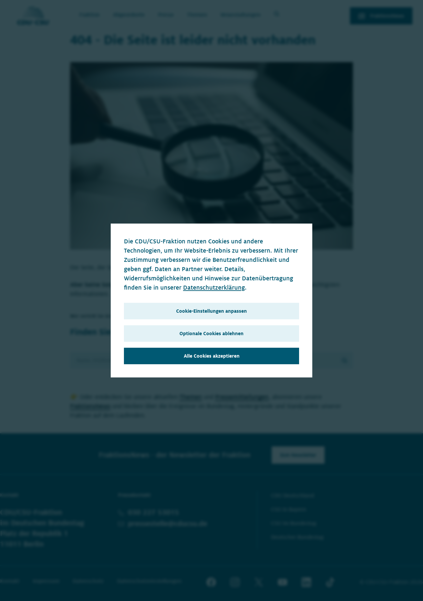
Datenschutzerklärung (214, 287)
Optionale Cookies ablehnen (211, 333)
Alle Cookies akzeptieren (212, 356)
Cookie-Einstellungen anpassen (211, 311)
